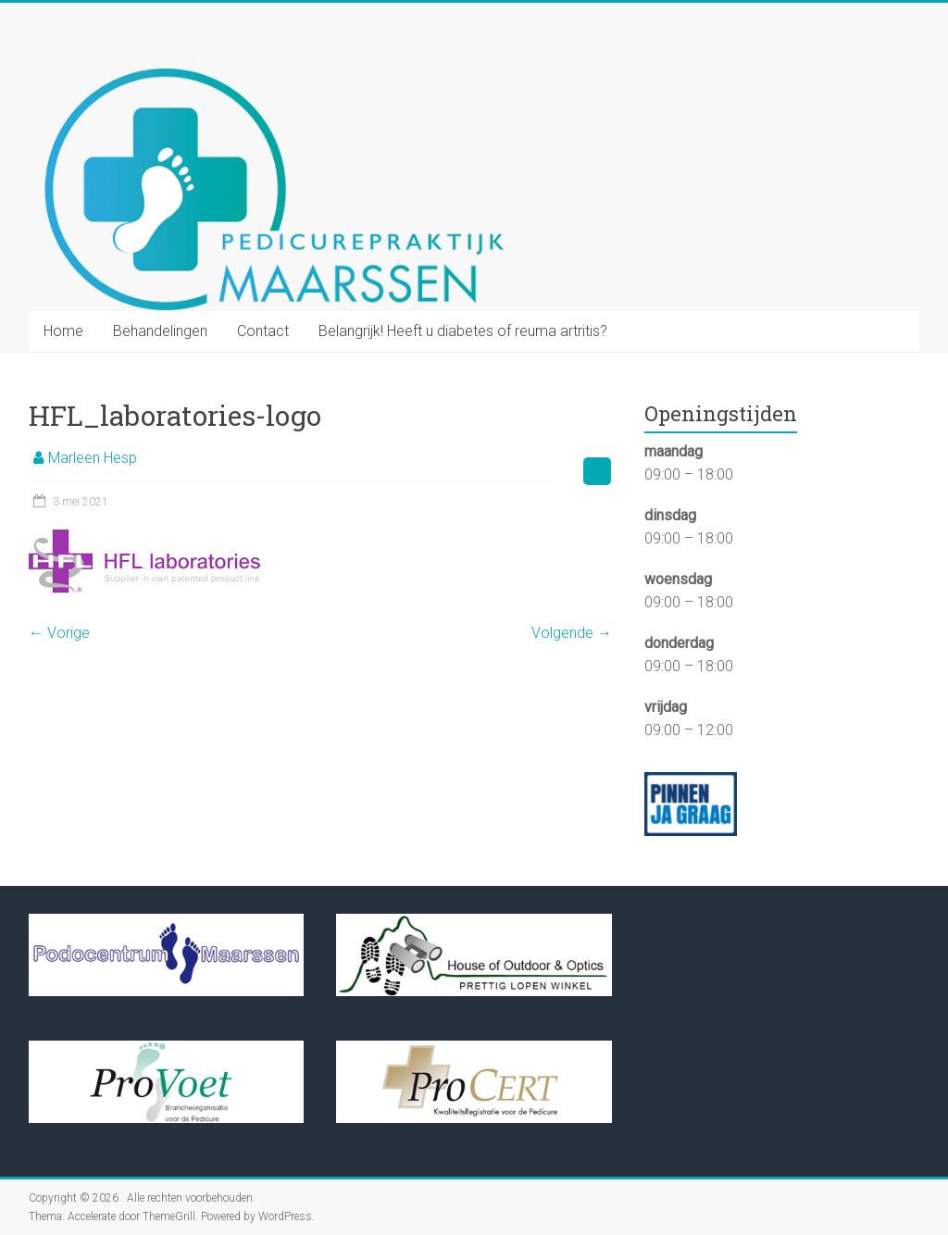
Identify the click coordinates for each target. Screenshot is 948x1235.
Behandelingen (160, 331)
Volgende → (571, 633)
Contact (263, 331)
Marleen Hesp (92, 458)
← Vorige (59, 633)
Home (63, 331)
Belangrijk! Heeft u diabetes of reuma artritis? (462, 331)
